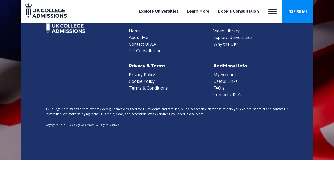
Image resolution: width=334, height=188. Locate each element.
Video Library (226, 31)
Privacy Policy (142, 75)
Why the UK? (225, 44)
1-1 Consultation (145, 51)
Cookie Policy (142, 81)
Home (135, 31)
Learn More (198, 11)
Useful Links (225, 81)
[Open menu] (272, 11)
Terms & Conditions (148, 88)
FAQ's (218, 88)
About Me (138, 37)
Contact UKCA (142, 44)
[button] (297, 11)
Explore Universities (158, 11)
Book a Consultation (238, 11)
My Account (224, 75)
